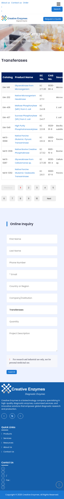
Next (49, 198)
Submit (11, 372)
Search (57, 9)
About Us (7, 447)
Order (26, 2)
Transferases (8, 44)
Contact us (16, 2)
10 (37, 198)
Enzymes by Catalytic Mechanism (39, 40)
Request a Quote (53, 19)
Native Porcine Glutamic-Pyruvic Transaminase (23, 139)
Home (4, 40)
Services (7, 438)
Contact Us (8, 451)
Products (14, 40)
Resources (8, 442)
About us (5, 2)
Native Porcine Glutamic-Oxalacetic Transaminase (25, 173)
